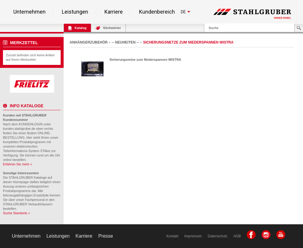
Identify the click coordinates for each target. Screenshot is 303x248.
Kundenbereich (157, 12)
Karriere (113, 12)
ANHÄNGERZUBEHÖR (89, 42)
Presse (105, 236)
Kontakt (172, 236)
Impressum (193, 236)
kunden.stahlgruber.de (19, 128)
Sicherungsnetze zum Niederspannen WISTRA (145, 59)
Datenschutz (218, 236)
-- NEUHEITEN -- (125, 42)
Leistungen (75, 12)
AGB (237, 236)
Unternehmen (29, 12)
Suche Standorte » (16, 213)
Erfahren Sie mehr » (17, 164)
